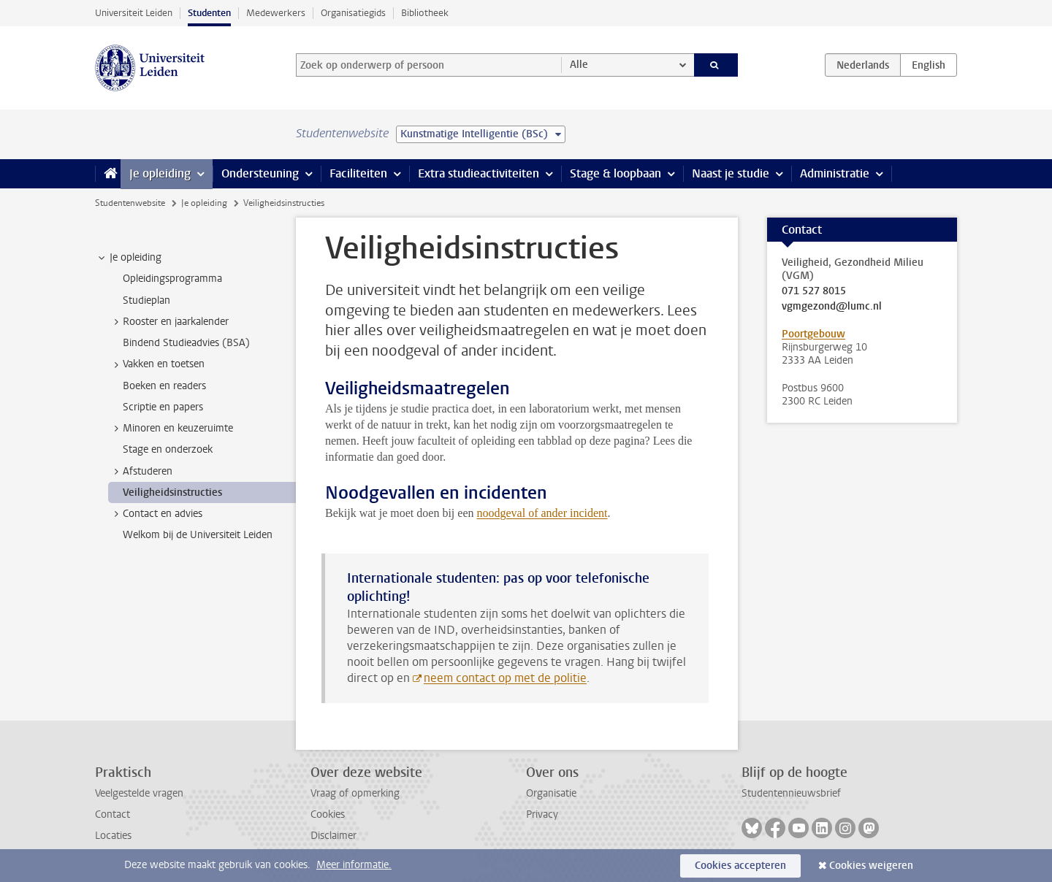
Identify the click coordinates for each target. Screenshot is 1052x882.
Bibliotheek (425, 13)
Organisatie (551, 793)
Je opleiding (160, 173)
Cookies (327, 814)
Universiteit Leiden (133, 13)
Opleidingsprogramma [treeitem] (172, 278)
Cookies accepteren (740, 866)
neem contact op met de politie (505, 678)
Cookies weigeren (871, 866)
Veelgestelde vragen (139, 793)
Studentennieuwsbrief (791, 793)
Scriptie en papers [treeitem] (163, 407)
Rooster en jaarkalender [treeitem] (169, 322)
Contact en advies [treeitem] (155, 514)
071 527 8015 (814, 291)
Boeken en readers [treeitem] (164, 386)
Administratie (834, 173)
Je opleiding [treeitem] (128, 257)
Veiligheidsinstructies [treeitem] (172, 492)
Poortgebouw (813, 334)
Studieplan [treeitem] (146, 300)
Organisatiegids (353, 13)
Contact (112, 814)
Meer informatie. (354, 865)
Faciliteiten (358, 173)
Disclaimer (333, 836)
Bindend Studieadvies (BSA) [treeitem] (186, 343)
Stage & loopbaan (615, 173)
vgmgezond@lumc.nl (832, 306)
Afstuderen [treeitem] (140, 471)
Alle (579, 65)
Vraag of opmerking (355, 793)
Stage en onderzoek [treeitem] (168, 449)
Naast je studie (730, 173)
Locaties (113, 836)
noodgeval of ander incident (542, 513)
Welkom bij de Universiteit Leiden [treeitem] (197, 535)
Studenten (209, 13)
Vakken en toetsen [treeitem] (157, 364)
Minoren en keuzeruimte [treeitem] (171, 428)
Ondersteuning (260, 173)
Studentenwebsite (130, 203)
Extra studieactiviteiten (478, 173)
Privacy (542, 814)
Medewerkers (275, 13)
